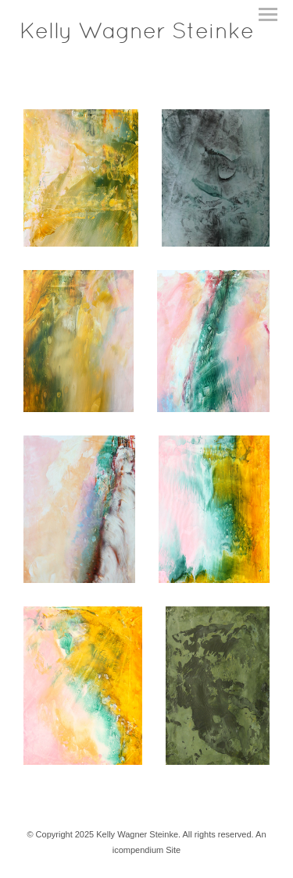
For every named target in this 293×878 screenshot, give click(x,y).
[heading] (137, 35)
